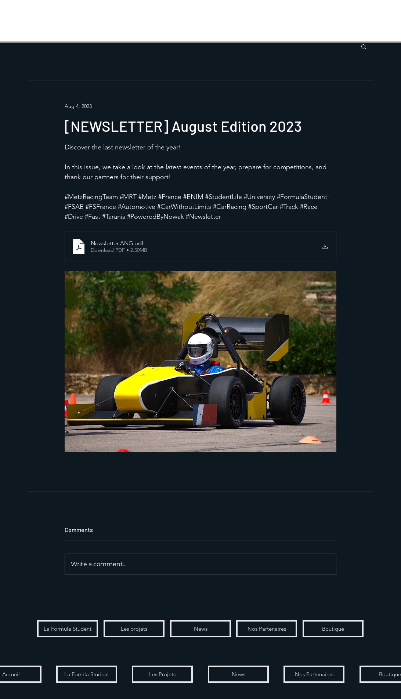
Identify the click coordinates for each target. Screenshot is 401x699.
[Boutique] (333, 628)
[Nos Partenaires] (266, 628)
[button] (374, 21)
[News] (200, 628)
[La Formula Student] (67, 628)
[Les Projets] (162, 674)
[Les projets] (134, 628)
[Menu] (18, 18)
